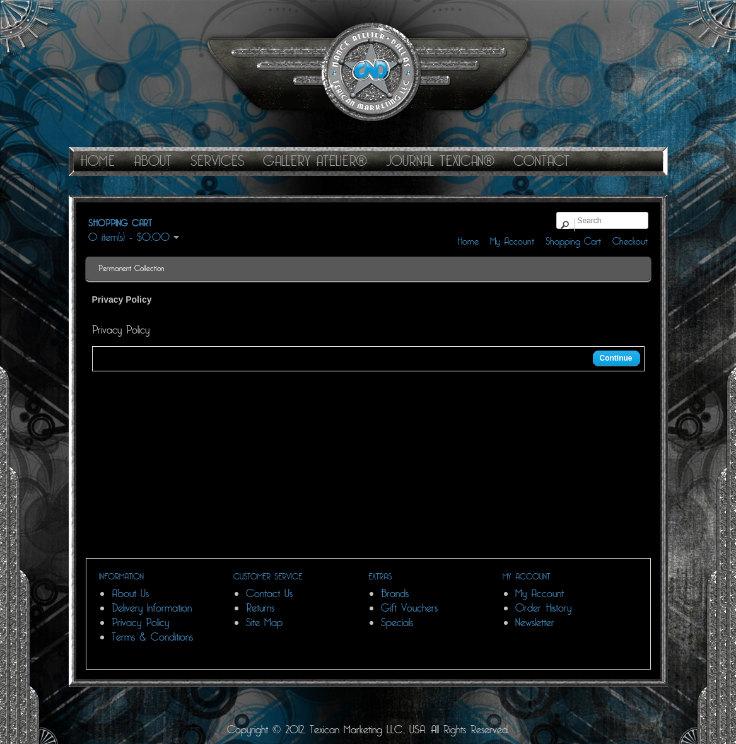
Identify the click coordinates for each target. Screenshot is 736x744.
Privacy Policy (140, 622)
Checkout (630, 241)
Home (468, 241)
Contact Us (269, 593)
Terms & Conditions (152, 637)
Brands (395, 593)
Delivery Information (152, 608)
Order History (543, 608)
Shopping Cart (573, 241)
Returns (260, 608)
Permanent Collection (131, 269)
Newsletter (534, 622)
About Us (130, 593)
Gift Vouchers (409, 608)
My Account (512, 241)
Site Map (264, 622)
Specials (397, 622)
